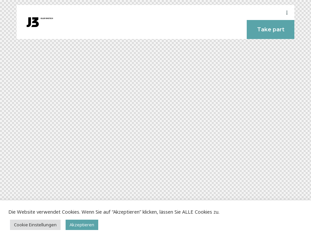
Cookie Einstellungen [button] (35, 225)
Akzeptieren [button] (82, 225)
